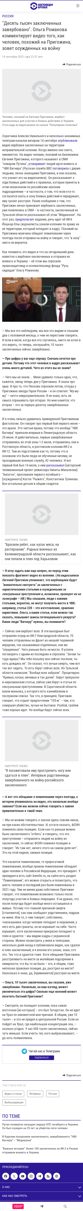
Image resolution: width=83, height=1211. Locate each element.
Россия (8, 16)
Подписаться (42, 1057)
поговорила (61, 168)
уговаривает (37, 164)
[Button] (71, 64)
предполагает (24, 219)
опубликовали (67, 140)
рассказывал (55, 465)
